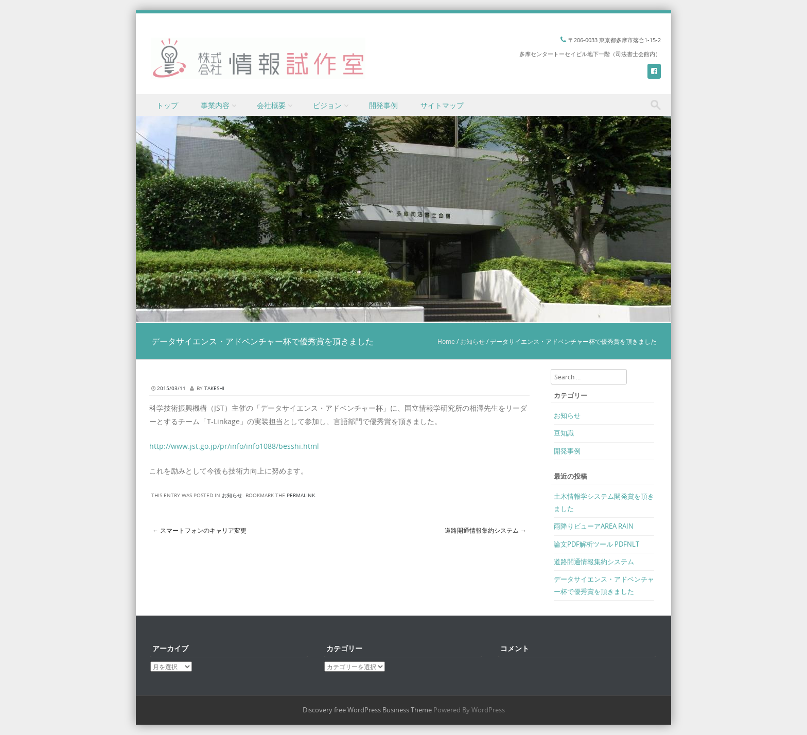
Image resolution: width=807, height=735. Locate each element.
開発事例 (383, 105)
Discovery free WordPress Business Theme (367, 709)
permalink (301, 495)
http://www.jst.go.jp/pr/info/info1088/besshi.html (234, 446)
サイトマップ (442, 105)
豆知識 (564, 432)
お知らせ (472, 341)
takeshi (214, 388)
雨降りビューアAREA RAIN (594, 526)
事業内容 (215, 105)
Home (446, 341)
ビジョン (327, 105)
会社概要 (271, 105)
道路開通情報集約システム (486, 530)
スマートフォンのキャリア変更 (199, 530)
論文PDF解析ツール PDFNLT (596, 544)
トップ (167, 105)
